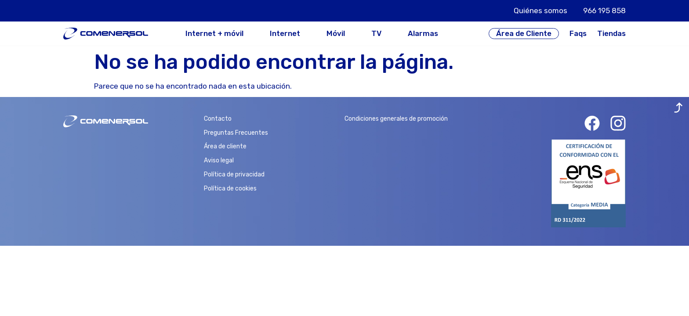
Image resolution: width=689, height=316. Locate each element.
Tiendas (611, 33)
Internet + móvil (214, 33)
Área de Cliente (523, 33)
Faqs (578, 33)
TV (376, 33)
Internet (285, 33)
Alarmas (423, 33)
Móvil (335, 33)
